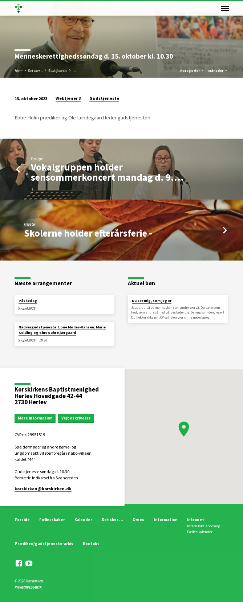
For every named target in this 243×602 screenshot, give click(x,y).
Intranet (195, 519)
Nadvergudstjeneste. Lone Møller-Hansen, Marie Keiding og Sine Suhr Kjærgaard (62, 330)
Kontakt (91, 543)
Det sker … (112, 519)
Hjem (19, 70)
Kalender (83, 519)
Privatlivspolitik (28, 587)
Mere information (35, 418)
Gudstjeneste (57, 70)
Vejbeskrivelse (76, 418)
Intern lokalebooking (203, 526)
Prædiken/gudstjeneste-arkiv (44, 543)
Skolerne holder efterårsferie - (88, 233)
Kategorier (192, 70)
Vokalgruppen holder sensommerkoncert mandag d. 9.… (107, 172)
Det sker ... (35, 70)
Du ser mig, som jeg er (151, 300)
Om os (138, 519)
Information (166, 519)
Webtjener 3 (68, 98)
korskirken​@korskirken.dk (43, 488)
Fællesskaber (52, 519)
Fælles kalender (199, 531)
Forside (22, 519)
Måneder (218, 70)
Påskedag (28, 300)
